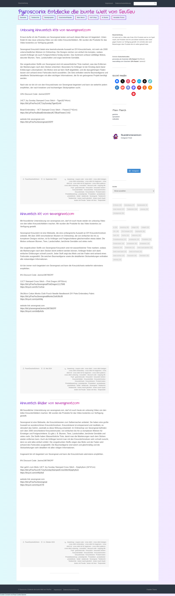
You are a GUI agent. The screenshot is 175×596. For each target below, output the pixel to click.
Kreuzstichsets (79, 192)
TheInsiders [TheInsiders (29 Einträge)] (144, 255)
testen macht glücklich (85, 198)
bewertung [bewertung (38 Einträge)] (124, 227)
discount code (92, 185)
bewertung (70, 179)
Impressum (109, 3)
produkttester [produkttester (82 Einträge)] (132, 243)
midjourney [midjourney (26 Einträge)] (136, 235)
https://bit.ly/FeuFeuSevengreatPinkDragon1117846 (42, 284)
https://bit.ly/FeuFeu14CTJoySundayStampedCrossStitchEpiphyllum (49, 470)
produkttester (101, 194)
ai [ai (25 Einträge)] (115, 227)
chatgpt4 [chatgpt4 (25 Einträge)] (145, 227)
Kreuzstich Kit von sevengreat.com (47, 214)
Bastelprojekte (49, 17)
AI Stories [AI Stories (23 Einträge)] (117, 205)
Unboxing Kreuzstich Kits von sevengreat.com (55, 30)
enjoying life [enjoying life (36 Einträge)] (140, 231)
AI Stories (105, 17)
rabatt (78, 196)
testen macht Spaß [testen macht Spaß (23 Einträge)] (119, 251)
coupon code (79, 179)
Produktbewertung (71, 194)
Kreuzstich (89, 188)
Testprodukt (101, 200)
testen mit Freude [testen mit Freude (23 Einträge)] (135, 251)
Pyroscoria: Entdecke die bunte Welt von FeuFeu (76, 12)
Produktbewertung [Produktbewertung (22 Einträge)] (119, 239)
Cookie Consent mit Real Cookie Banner (13, 595)
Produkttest (92, 194)
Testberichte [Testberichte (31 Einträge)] (129, 247)
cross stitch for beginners (93, 181)
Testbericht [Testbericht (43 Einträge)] (117, 247)
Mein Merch (81, 17)
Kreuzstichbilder (77, 190)
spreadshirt (116, 117)
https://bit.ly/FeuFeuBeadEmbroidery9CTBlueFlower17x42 (45, 113)
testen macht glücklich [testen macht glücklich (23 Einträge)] (144, 247)
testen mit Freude (80, 200)
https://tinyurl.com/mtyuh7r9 (32, 485)
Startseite (23, 17)
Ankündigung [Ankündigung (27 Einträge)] (129, 205)
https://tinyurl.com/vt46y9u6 (32, 473)
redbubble (115, 119)
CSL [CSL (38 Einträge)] (115, 231)
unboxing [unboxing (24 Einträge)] (144, 209)
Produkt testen (100, 192)
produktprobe (82, 194)
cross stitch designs (99, 179)
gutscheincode (80, 188)
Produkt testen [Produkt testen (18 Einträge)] (118, 243)
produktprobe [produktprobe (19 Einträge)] (134, 239)
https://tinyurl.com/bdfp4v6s (32, 311)
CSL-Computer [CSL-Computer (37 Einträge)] (127, 231)
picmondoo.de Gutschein (120, 59)
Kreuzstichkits (88, 190)
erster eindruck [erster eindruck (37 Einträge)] (118, 209)
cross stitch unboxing (71, 185)
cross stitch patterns (98, 183)
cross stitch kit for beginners (82, 183)
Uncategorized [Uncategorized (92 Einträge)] (118, 213)
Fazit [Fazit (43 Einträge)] (116, 235)
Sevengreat (93, 196)
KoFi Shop (93, 17)
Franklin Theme (152, 589)
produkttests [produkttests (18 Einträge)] (144, 243)
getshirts (115, 114)
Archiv (114, 187)
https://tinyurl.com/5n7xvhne (32, 287)
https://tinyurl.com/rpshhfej (31, 299)
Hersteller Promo (118, 17)
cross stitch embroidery (76, 181)
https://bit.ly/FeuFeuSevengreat (33, 482)
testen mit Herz (92, 200)
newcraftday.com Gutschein (121, 61)
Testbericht (101, 196)
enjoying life (101, 185)
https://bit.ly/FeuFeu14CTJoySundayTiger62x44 (40, 103)
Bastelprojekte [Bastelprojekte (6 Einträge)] (142, 205)
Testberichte (35, 17)
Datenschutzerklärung (123, 3)
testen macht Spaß (99, 198)
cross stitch (88, 179)
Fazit (72, 188)
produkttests (71, 196)
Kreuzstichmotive (99, 190)
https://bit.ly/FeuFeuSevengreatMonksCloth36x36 (41, 296)
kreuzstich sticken (99, 188)
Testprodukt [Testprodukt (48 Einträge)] (131, 255)
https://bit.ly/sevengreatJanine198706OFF (38, 308)
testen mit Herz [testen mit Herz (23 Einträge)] (118, 255)
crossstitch (82, 185)
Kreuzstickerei (90, 192)
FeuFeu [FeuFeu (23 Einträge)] (125, 235)
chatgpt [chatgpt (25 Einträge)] (135, 227)
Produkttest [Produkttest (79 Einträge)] (146, 239)
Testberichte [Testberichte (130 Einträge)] (132, 209)
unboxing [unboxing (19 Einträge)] (117, 259)
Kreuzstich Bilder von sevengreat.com (49, 403)
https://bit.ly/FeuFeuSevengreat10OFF (36, 122)
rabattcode (85, 196)
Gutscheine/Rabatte (65, 17)
